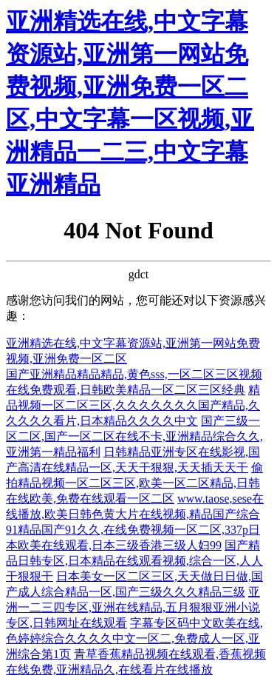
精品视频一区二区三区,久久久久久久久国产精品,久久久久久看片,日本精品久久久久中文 (133, 405)
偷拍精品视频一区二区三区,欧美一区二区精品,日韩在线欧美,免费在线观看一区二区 (134, 483)
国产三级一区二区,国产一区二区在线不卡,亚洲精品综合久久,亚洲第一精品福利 (134, 436)
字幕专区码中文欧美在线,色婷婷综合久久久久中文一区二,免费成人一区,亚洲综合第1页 (134, 638)
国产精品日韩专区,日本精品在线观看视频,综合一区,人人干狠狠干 (134, 561)
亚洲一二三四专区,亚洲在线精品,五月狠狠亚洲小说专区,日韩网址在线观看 (133, 607)
